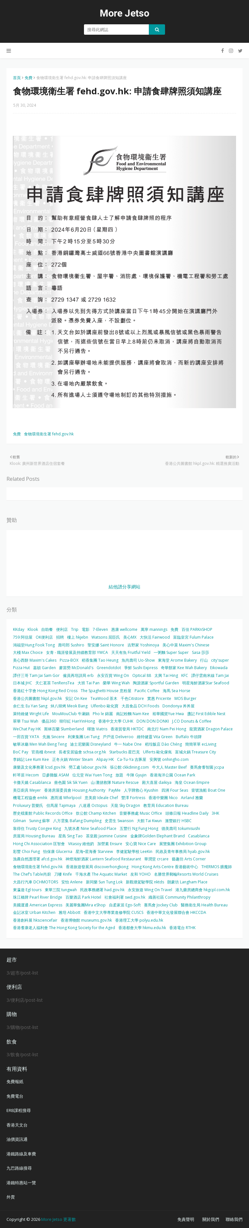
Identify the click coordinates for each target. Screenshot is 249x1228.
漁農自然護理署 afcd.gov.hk (37, 859)
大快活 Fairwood (155, 637)
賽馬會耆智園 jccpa (207, 767)
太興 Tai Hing (166, 675)
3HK (215, 813)
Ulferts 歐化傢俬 (157, 752)
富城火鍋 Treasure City (195, 752)
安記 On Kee (76, 698)
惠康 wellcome (124, 629)
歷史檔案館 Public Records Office (43, 813)
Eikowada (219, 667)
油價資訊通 (17, 1139)
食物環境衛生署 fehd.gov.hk (49, 434)
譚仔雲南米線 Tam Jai (210, 675)
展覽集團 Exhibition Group (183, 843)
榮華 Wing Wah (116, 683)
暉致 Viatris (97, 729)
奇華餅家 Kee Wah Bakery (184, 667)
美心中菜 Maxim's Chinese (185, 645)
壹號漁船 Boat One (208, 790)
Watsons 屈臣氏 (105, 637)
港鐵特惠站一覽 (21, 1183)
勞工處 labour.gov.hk (88, 767)
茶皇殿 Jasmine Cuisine (106, 836)
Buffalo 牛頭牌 (189, 736)
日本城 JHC (22, 683)
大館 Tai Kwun (149, 820)
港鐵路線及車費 (21, 1154)
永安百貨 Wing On (113, 675)
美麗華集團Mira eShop (85, 905)
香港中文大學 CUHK (115, 721)
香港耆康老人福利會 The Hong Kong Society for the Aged (64, 927)
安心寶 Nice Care (140, 843)
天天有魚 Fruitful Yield (130, 652)
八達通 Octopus (93, 805)
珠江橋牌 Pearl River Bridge (37, 897)
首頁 (17, 77)
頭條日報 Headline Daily (186, 813)
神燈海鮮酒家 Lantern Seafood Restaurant (103, 859)
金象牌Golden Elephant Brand (157, 836)
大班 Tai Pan (88, 683)
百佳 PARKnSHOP (197, 629)
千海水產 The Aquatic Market (101, 874)
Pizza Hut (21, 667)
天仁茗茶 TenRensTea (54, 683)
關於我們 (210, 1219)
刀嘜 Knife (63, 874)
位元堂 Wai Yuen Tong (92, 775)
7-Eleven (100, 629)
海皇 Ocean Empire (192, 782)
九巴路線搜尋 (19, 1168)
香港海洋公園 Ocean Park (172, 775)
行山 (204, 660)
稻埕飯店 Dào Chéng (163, 744)
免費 (28, 77)
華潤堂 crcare (156, 859)
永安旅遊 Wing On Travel (150, 889)
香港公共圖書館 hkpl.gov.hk (37, 698)
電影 (85, 629)
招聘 (60, 637)
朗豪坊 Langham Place (187, 882)
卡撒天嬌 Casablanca (32, 782)
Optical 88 (141, 675)
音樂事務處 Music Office (140, 813)
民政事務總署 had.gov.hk (102, 889)
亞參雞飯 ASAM (55, 775)
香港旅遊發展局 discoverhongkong (97, 866)
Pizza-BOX (69, 660)
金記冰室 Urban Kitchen (34, 912)
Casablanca (198, 836)
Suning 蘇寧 (39, 820)
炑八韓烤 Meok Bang (69, 706)
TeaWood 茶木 (103, 698)
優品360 (49, 721)
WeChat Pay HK (27, 729)
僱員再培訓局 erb (78, 675)
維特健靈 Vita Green (154, 736)
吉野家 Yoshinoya (143, 645)
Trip (74, 629)
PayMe (115, 790)
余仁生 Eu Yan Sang (30, 706)
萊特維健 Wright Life (31, 713)
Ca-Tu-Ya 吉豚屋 (131, 759)
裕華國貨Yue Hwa (168, 713)
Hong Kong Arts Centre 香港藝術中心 (165, 866)
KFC (184, 675)
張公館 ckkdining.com (129, 767)
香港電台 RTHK (182, 927)
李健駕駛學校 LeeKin (134, 851)
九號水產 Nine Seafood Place (90, 828)
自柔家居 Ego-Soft (125, 905)
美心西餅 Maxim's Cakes (34, 660)
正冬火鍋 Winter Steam (72, 759)
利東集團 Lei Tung (84, 736)
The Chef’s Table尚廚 (32, 874)
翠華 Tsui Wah (25, 721)
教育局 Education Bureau (165, 805)
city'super (220, 660)
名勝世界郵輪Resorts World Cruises (186, 874)
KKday (18, 629)
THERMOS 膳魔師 (216, 866)
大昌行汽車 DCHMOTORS (35, 882)
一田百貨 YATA (26, 736)
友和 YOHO (140, 874)
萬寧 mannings (154, 629)
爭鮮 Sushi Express (141, 667)
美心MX (129, 637)
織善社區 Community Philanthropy (179, 897)
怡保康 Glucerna (57, 851)
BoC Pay (20, 752)
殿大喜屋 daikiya (157, 782)
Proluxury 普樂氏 (28, 805)
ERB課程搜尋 (18, 1110)
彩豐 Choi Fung (26, 851)
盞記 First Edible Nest (206, 713)
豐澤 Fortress (133, 797)
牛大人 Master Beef (169, 767)
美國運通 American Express (37, 905)
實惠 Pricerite (159, 698)
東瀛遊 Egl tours (27, 889)
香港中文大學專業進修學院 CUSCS (113, 912)
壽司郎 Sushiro (71, 645)
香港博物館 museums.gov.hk (86, 920)
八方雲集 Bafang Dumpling (77, 820)
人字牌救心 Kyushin (141, 790)
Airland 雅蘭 (192, 797)
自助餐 (47, 629)
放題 (119, 775)
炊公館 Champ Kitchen (96, 813)
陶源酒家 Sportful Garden (156, 683)
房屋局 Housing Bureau (34, 836)
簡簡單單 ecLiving (200, 744)
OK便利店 (44, 637)
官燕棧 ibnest (43, 752)
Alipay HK (105, 759)
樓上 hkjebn (77, 637)
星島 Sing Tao (70, 836)
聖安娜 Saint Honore (106, 645)
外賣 (10, 1197)
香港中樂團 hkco (163, 797)
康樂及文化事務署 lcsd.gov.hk (39, 767)
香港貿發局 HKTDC (127, 729)
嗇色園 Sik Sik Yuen (71, 782)
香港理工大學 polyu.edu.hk (139, 920)
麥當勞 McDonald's (76, 667)
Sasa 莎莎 (200, 652)
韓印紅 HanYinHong (77, 721)
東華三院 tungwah (61, 889)
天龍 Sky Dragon (125, 805)
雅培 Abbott (69, 912)
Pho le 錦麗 (103, 713)
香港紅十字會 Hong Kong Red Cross (45, 690)
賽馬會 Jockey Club (161, 905)
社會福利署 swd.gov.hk (124, 897)
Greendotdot (109, 667)
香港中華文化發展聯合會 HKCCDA (176, 912)
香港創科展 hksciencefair (35, 920)
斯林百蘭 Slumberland (64, 729)
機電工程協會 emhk (30, 797)
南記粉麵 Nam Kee (132, 713)
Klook (33, 629)
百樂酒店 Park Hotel (83, 897)
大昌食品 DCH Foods (140, 706)
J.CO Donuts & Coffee (191, 721)
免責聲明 (185, 1219)
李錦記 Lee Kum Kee (31, 759)
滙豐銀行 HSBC (178, 820)
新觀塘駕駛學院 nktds (145, 882)
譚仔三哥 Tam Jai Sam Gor (36, 675)
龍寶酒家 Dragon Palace (211, 729)
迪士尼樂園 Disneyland (90, 744)
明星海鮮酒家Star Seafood (205, 683)
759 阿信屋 (22, 637)
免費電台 (14, 1096)
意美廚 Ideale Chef (101, 797)
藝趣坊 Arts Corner (189, 859)
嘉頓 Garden (44, 667)
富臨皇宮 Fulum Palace (193, 637)
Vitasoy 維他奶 (81, 843)
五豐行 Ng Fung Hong (139, 828)
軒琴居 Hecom (26, 775)
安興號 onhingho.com (169, 759)
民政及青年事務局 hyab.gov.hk (183, 851)
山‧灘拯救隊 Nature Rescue (115, 782)
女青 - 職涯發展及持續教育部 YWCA (77, 652)
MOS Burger (185, 698)
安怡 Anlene (72, 882)
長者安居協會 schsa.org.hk (82, 752)
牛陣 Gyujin (136, 775)
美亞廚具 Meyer (27, 790)
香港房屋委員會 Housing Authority (74, 790)
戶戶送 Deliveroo (118, 736)
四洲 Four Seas (174, 790)
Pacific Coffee (147, 690)
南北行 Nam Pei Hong (166, 729)
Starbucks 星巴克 (124, 752)
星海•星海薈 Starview (94, 851)
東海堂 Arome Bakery (177, 660)
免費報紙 (14, 1081)
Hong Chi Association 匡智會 (39, 843)
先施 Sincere (53, 736)
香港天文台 (17, 1125)
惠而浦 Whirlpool (66, 797)
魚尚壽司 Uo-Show (138, 660)
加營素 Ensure (109, 843)
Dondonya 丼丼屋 (178, 706)
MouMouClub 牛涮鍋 (70, 713)
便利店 (62, 629)
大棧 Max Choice (28, 652)
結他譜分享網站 (124, 587)
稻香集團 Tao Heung (100, 660)
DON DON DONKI (152, 721)
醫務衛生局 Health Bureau (204, 905)
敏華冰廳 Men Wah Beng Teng (40, 744)
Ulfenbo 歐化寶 (104, 706)
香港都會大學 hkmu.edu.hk (142, 927)
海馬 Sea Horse (176, 690)
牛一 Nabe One (128, 744)
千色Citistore (132, 698)
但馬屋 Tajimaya (61, 805)
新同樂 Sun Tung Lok (104, 882)
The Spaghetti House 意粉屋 (106, 690)
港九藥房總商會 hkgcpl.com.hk (202, 889)
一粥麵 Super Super (171, 652)
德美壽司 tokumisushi (180, 828)
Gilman (19, 820)
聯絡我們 (234, 1219)
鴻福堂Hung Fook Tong (34, 645)
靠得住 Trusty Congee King (37, 828)
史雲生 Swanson (119, 820)
